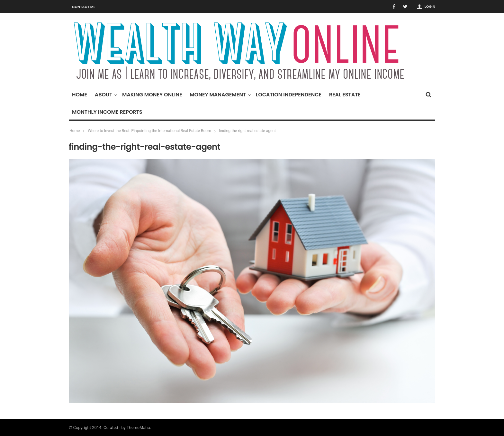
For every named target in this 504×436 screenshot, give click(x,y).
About (105, 94)
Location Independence (288, 94)
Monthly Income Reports (107, 112)
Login (430, 6)
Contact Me (83, 6)
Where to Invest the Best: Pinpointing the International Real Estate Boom (149, 131)
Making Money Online (152, 94)
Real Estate (345, 94)
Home (79, 94)
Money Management (219, 94)
